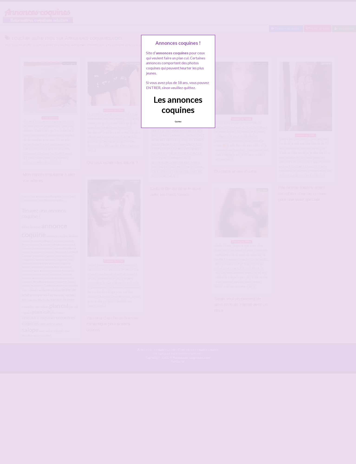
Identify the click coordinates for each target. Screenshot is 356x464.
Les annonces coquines (178, 104)
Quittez (178, 121)
